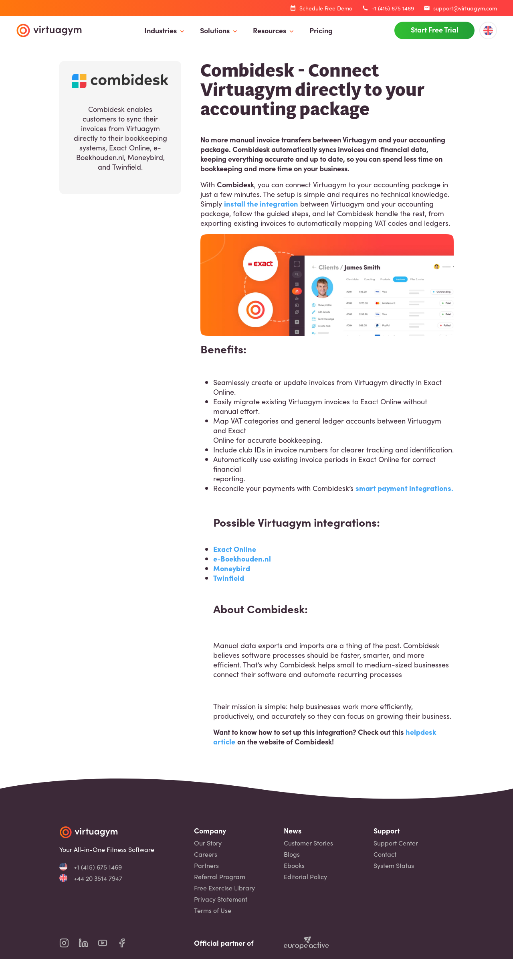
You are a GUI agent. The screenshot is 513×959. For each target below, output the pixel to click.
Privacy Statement (220, 899)
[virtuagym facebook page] (126, 943)
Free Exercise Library (224, 888)
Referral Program (219, 876)
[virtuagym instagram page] (69, 943)
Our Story (208, 843)
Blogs (292, 854)
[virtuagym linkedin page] (88, 943)
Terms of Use (212, 910)
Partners (206, 865)
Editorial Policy (305, 876)
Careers (205, 854)
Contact (385, 854)
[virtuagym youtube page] (107, 943)
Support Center (396, 843)
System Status (394, 865)
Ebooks (294, 865)
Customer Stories (308, 843)
